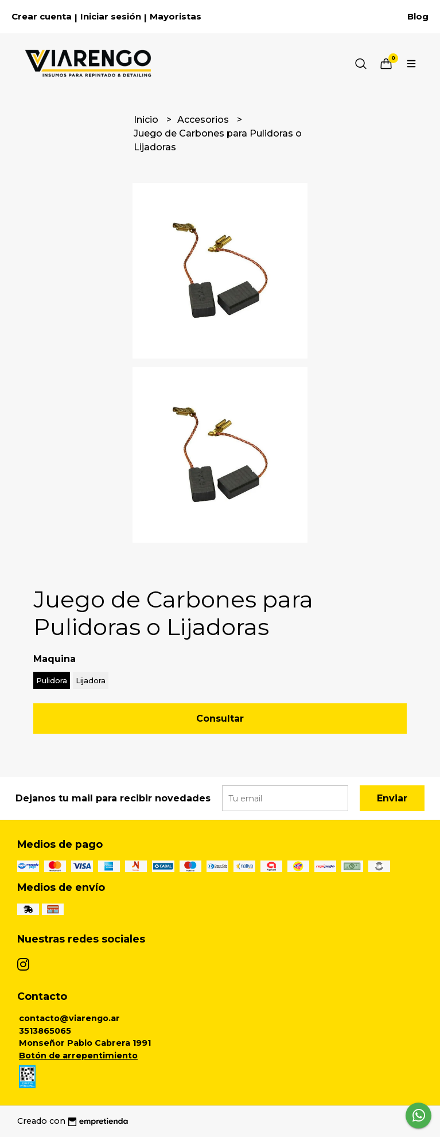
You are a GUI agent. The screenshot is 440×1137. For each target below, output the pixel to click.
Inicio (147, 119)
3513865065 (45, 1031)
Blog (418, 16)
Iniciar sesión (110, 16)
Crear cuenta (41, 16)
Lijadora (91, 680)
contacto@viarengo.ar (69, 1018)
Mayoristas (175, 16)
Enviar (392, 798)
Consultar (220, 718)
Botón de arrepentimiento (78, 1055)
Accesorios (204, 119)
